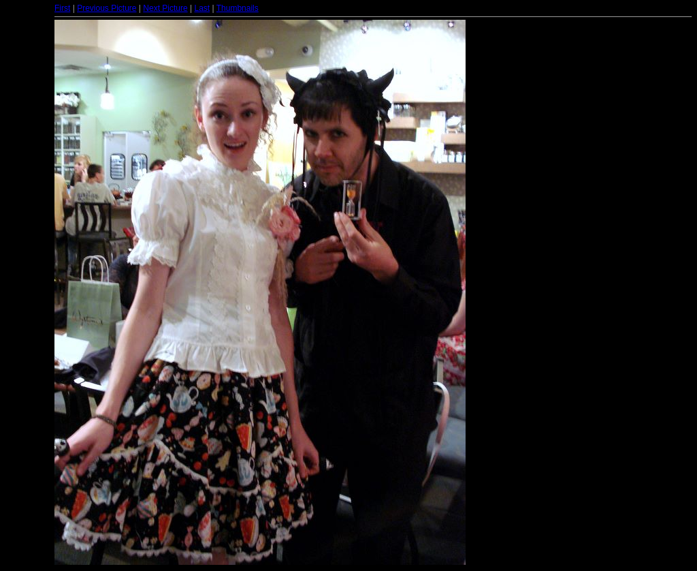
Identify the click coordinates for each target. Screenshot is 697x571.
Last (202, 8)
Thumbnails (237, 8)
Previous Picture (106, 8)
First (62, 8)
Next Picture (165, 8)
